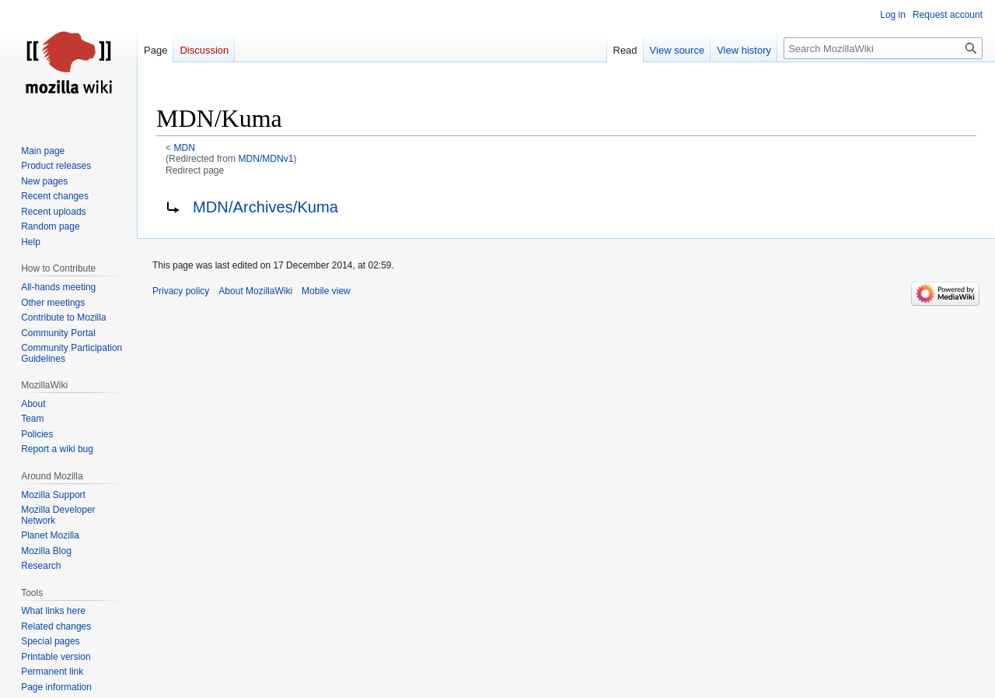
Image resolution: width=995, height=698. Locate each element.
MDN (185, 147)
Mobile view (326, 291)
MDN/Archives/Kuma (265, 207)
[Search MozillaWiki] (883, 48)
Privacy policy (180, 291)
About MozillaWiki (255, 291)
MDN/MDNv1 (265, 158)
